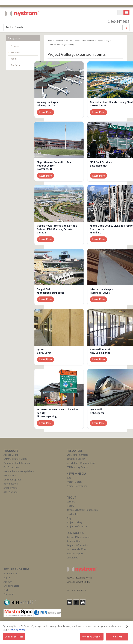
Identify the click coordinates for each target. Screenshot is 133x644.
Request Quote (75, 541)
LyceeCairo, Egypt (44, 351)
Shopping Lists (11, 585)
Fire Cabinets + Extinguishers (19, 471)
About (13, 58)
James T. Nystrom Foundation (82, 509)
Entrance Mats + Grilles (16, 458)
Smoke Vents (10, 487)
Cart (6, 590)
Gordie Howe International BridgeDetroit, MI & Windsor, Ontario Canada (57, 229)
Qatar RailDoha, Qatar (97, 411)
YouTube (83, 602)
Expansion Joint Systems (17, 463)
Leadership (72, 514)
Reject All (117, 636)
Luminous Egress (12, 479)
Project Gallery (74, 481)
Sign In (7, 577)
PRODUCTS (11, 451)
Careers (71, 501)
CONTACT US (75, 533)
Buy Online (16, 65)
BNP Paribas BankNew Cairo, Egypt (100, 351)
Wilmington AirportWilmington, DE (48, 103)
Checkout (9, 594)
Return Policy (10, 573)
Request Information (77, 545)
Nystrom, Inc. (21, 22)
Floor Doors (10, 475)
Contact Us (72, 557)
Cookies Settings (14, 636)
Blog (69, 477)
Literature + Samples (77, 454)
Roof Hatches (11, 483)
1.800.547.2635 (118, 21)
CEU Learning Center (77, 467)
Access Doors (11, 454)
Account (8, 581)
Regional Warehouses (78, 537)
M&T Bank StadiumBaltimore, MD (101, 163)
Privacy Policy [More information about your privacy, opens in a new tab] (17, 629)
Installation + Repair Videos (81, 463)
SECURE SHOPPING (16, 569)
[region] (66, 632)
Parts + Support (75, 553)
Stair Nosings (10, 491)
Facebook (76, 602)
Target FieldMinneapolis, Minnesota (50, 290)
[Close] (127, 626)
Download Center (76, 458)
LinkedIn (69, 602)
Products (15, 46)
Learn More (45, 112)
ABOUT (71, 497)
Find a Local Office (76, 549)
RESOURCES (75, 451)
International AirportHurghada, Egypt (102, 290)
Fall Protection (11, 467)
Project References (77, 485)
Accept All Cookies (92, 636)
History (70, 505)
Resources (15, 52)
